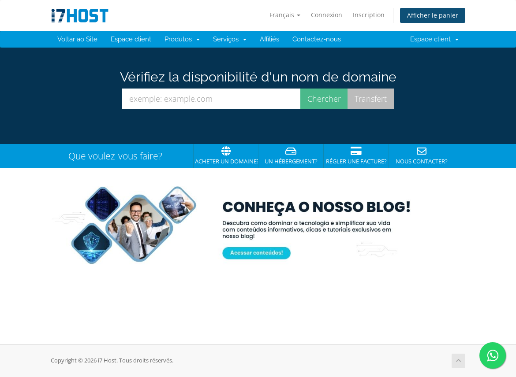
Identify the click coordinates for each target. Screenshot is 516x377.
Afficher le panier (432, 15)
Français (284, 15)
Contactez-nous (316, 39)
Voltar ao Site (77, 39)
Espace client (131, 39)
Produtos (182, 39)
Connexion (326, 15)
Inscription (369, 15)
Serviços (230, 39)
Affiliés (269, 39)
